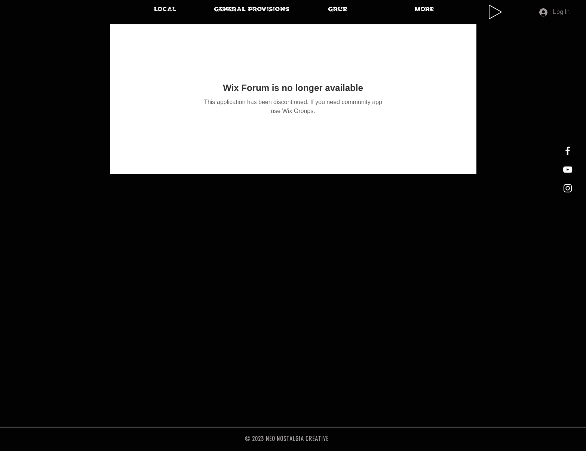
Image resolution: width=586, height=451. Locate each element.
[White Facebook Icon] (567, 150)
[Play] (495, 11)
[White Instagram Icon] (567, 188)
